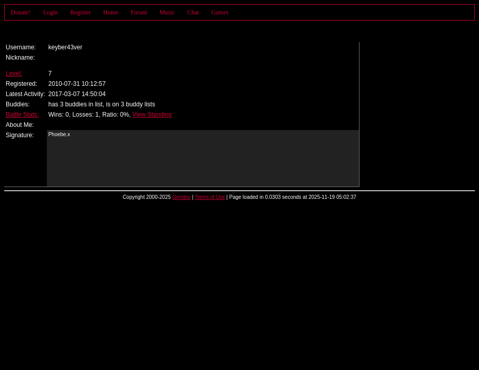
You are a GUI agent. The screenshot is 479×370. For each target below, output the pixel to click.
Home (110, 12)
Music (167, 12)
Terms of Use (210, 197)
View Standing (152, 114)
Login (50, 12)
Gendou (181, 197)
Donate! (21, 12)
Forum (139, 12)
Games (219, 12)
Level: (14, 73)
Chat (193, 12)
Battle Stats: (22, 114)
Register (80, 12)
